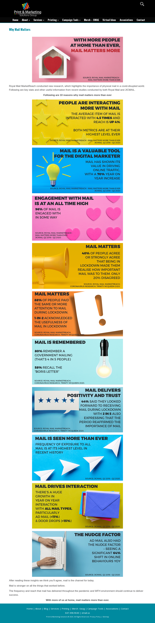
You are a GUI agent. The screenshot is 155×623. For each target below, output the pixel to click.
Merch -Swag (78, 608)
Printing (54, 20)
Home (15, 20)
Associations (126, 20)
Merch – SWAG (91, 20)
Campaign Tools (72, 20)
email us (86, 612)
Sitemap (106, 617)
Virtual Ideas (109, 20)
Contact (141, 20)
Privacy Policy (95, 617)
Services (40, 20)
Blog (46, 608)
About (27, 20)
